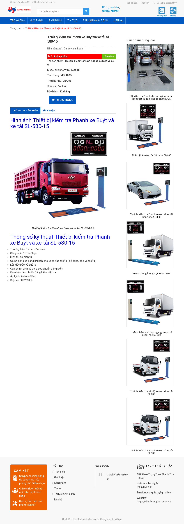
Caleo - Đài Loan (73, 48)
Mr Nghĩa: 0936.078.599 (148, 485)
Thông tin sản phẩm (25, 110)
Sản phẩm (60, 482)
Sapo (119, 519)
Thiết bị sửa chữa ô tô (117, 476)
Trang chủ (15, 28)
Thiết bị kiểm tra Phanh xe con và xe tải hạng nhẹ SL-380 (151, 215)
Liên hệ (58, 499)
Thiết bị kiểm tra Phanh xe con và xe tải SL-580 (151, 451)
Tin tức (58, 488)
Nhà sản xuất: (55, 48)
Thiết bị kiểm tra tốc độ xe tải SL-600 (151, 155)
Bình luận (49, 110)
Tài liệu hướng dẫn (64, 494)
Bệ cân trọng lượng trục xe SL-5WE (151, 273)
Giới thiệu (59, 477)
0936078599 (110, 11)
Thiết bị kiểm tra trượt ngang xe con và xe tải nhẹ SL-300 (151, 333)
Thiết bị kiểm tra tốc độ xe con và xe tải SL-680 (151, 392)
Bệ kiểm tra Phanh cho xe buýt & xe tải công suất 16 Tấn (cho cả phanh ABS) (151, 97)
